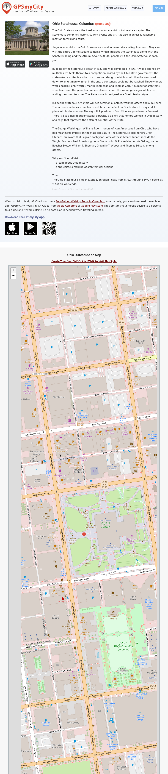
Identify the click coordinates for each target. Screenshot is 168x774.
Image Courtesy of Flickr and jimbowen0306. (72, 189)
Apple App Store (67, 206)
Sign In (159, 8)
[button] (13, 270)
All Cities (94, 8)
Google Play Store (92, 206)
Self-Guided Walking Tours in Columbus (80, 201)
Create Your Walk (116, 8)
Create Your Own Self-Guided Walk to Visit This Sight (84, 261)
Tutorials (137, 8)
